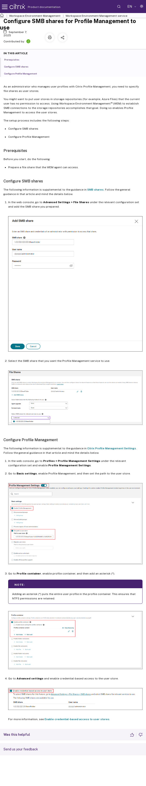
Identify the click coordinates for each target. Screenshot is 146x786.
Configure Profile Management (23, 73)
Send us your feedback (20, 749)
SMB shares (95, 189)
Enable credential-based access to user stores (77, 719)
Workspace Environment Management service (96, 15)
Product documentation (38, 7)
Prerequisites (14, 59)
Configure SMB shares (18, 66)
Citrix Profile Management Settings (111, 448)
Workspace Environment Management (34, 15)
